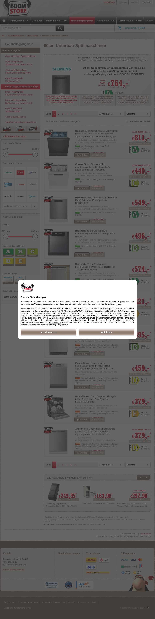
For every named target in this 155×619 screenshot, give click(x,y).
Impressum (63, 325)
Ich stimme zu (49, 332)
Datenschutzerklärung (46, 325)
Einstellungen (55, 322)
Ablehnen (106, 332)
